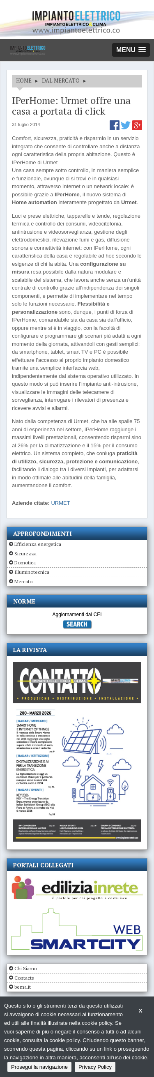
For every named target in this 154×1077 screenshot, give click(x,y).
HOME (24, 80)
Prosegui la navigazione (39, 1067)
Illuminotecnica (31, 572)
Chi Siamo (25, 968)
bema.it (22, 987)
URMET (60, 503)
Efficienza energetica (37, 544)
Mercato (23, 581)
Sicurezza (25, 553)
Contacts (24, 978)
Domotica (25, 562)
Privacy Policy (95, 1067)
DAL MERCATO (61, 80)
